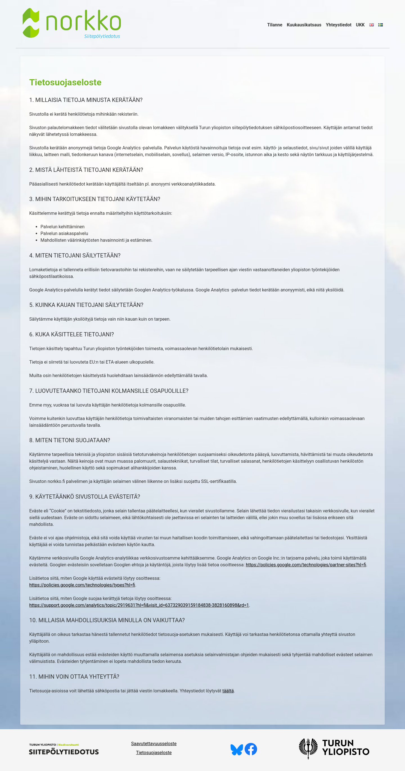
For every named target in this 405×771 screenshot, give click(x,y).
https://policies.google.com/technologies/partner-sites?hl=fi (306, 564)
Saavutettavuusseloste (154, 743)
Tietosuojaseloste (154, 752)
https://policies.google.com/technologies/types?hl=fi (82, 585)
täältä (228, 691)
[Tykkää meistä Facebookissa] (250, 754)
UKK (360, 25)
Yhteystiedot (339, 25)
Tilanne (274, 25)
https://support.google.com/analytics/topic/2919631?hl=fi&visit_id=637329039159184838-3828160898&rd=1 (139, 605)
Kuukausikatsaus (304, 25)
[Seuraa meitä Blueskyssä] (236, 754)
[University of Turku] (334, 758)
